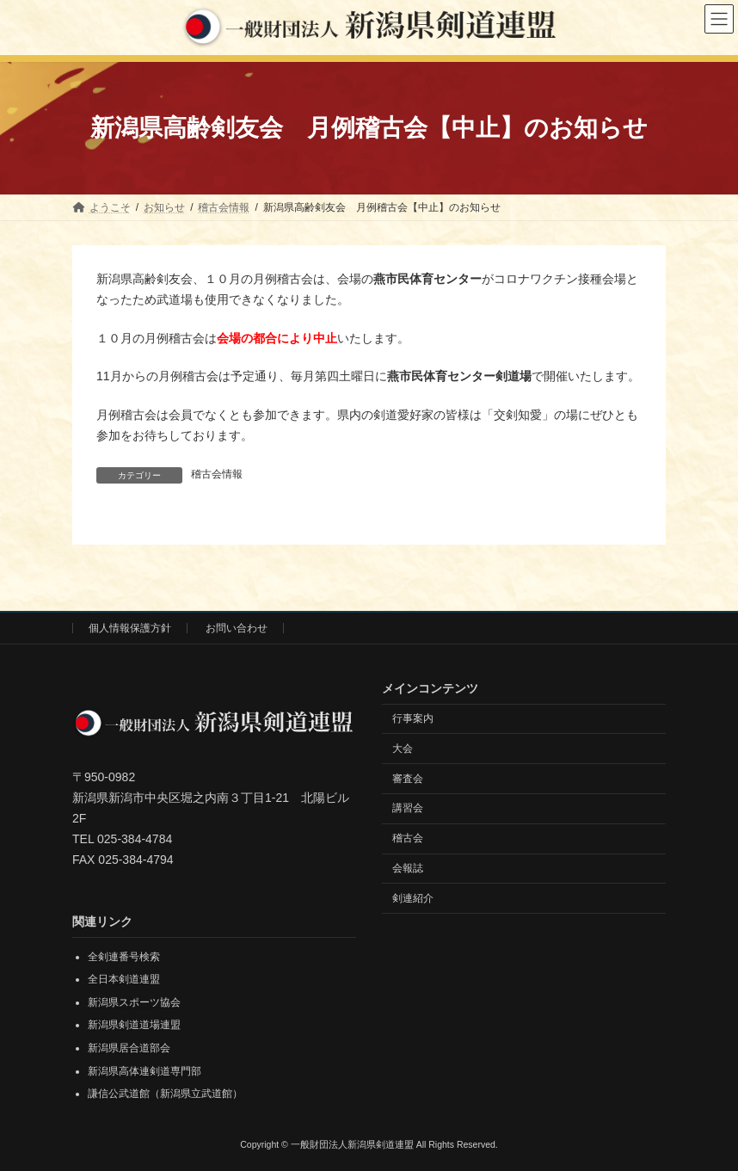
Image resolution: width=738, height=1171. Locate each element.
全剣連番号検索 (124, 956)
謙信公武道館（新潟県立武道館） (165, 1094)
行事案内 (413, 718)
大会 (402, 748)
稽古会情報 (217, 474)
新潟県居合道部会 (129, 1048)
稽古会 (407, 838)
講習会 (407, 808)
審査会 (407, 778)
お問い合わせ (237, 628)
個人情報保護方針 (130, 628)
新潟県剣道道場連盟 (134, 1025)
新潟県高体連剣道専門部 (144, 1070)
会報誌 (407, 867)
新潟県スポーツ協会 (134, 1001)
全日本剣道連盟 (124, 979)
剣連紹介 (413, 897)
